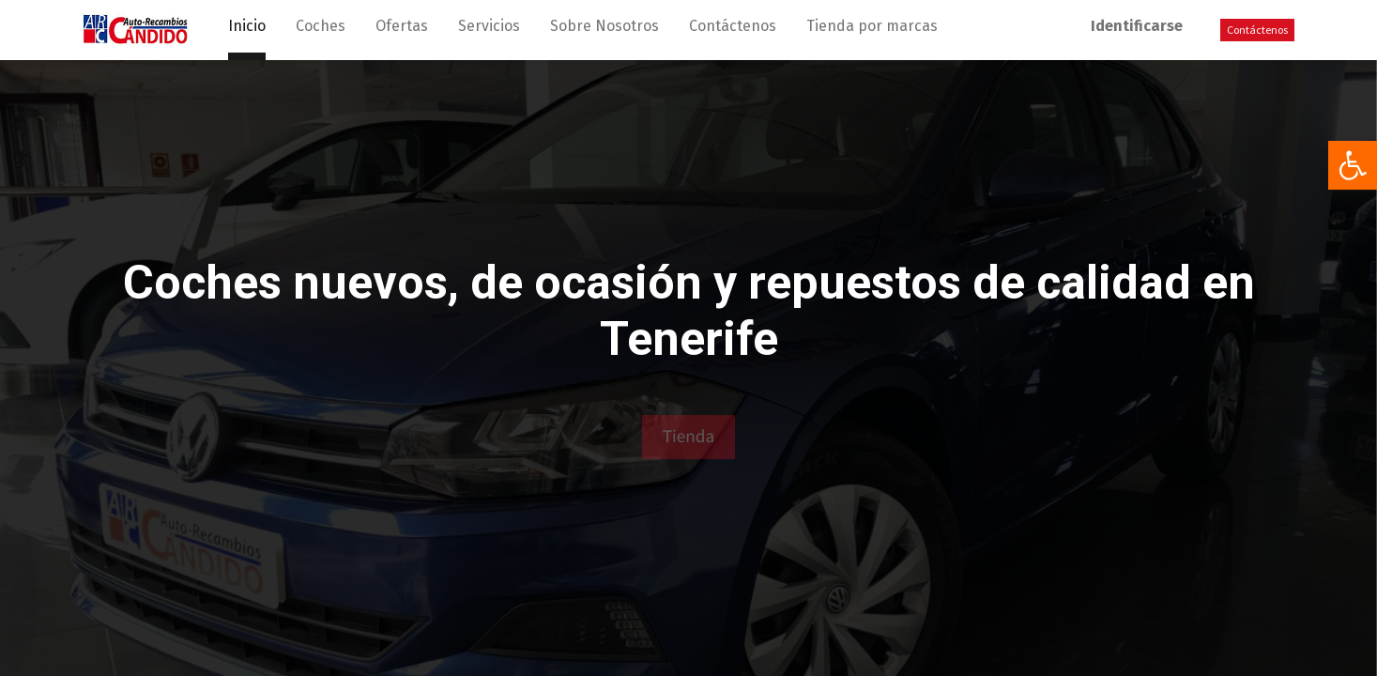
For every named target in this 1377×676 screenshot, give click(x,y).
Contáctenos (1257, 30)
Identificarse (1137, 26)
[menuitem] (247, 30)
